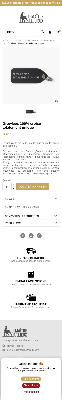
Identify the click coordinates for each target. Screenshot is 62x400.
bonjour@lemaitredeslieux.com (23, 350)
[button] (31, 198)
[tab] (31, 198)
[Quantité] (6, 186)
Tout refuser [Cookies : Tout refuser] (31, 385)
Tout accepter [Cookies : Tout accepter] (31, 379)
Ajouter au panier (32, 186)
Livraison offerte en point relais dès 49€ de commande (31, 3)
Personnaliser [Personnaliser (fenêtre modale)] (31, 391)
